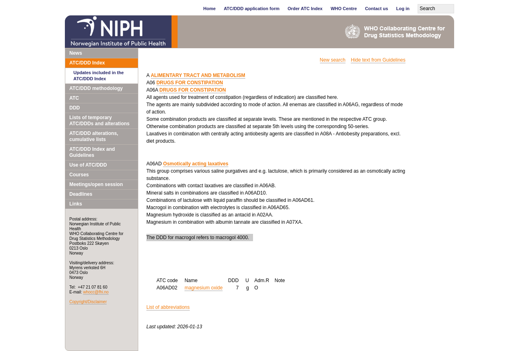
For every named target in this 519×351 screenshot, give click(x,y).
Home (209, 8)
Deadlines (80, 194)
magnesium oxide (203, 288)
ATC (74, 98)
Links (75, 204)
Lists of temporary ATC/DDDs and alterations (99, 120)
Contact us (376, 8)
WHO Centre (343, 8)
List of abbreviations (168, 307)
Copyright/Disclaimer (88, 302)
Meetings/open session (96, 184)
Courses (79, 175)
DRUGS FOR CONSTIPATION (190, 83)
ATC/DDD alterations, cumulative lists (93, 136)
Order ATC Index (304, 8)
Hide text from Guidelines (378, 60)
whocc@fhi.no (96, 292)
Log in (403, 8)
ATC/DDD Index (87, 63)
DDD (74, 108)
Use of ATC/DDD (88, 165)
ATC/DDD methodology (96, 88)
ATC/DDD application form (251, 8)
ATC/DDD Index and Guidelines (92, 152)
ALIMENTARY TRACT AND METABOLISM (198, 75)
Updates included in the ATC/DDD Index (98, 75)
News (75, 53)
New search (332, 60)
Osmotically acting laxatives (195, 164)
